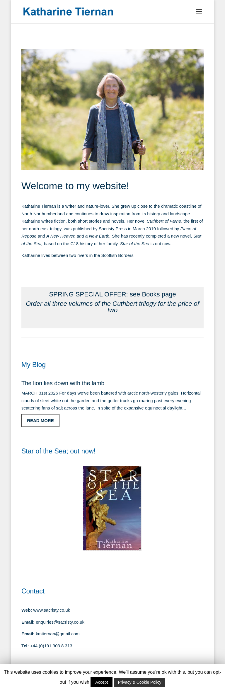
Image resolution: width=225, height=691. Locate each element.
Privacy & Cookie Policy (139, 682)
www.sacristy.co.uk (51, 610)
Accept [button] (101, 682)
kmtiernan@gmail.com (57, 633)
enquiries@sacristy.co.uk (60, 622)
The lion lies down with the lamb (62, 383)
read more (40, 420)
